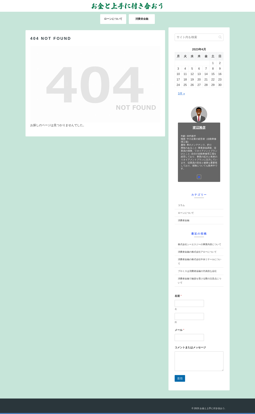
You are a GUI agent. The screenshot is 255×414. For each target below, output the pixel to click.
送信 (180, 378)
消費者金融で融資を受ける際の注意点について (199, 280)
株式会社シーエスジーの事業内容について (199, 244)
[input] (199, 37)
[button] (220, 37)
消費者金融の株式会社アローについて (197, 252)
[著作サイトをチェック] (199, 177)
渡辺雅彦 (199, 127)
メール (179, 330)
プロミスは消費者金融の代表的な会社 (197, 271)
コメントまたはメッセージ (190, 347)
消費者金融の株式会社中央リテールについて (199, 261)
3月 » (181, 93)
